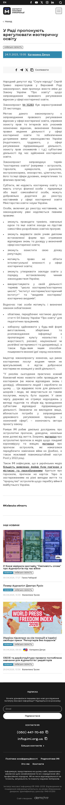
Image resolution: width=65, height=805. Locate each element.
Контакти (38, 764)
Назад (8, 21)
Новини (8, 573)
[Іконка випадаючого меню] (59, 11)
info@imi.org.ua (30, 738)
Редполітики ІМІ (50, 759)
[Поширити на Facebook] (16, 69)
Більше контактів (31, 746)
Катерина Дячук (39, 54)
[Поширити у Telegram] (21, 69)
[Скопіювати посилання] (40, 69)
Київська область (23, 573)
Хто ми (25, 764)
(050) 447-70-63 (30, 732)
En (4, 2)
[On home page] (10, 11)
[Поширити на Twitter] (26, 69)
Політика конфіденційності (22, 759)
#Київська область (15, 505)
